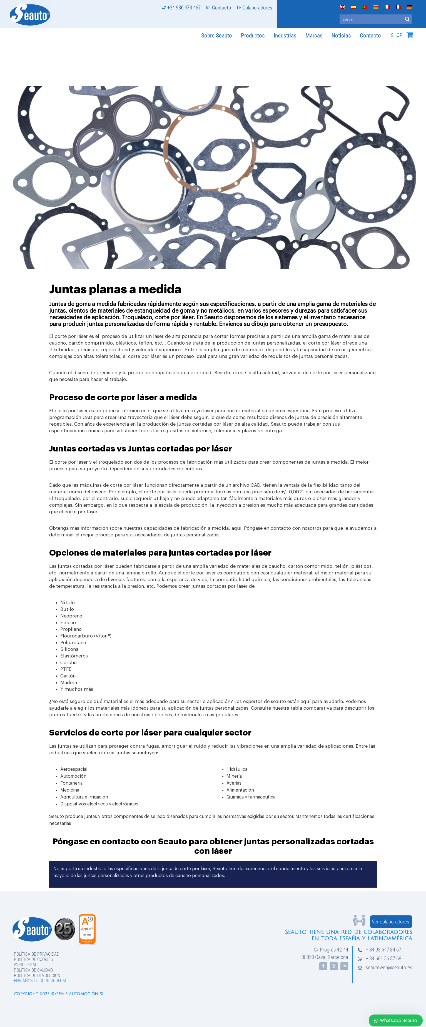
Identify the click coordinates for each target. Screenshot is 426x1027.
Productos (253, 35)
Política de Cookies (33, 959)
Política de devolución (37, 975)
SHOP (396, 35)
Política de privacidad (36, 954)
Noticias (341, 35)
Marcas (314, 35)
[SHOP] (410, 35)
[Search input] (371, 19)
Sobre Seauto (216, 35)
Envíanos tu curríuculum (40, 980)
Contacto (370, 35)
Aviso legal (25, 964)
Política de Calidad (33, 970)
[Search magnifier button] (407, 19)
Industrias (285, 35)
